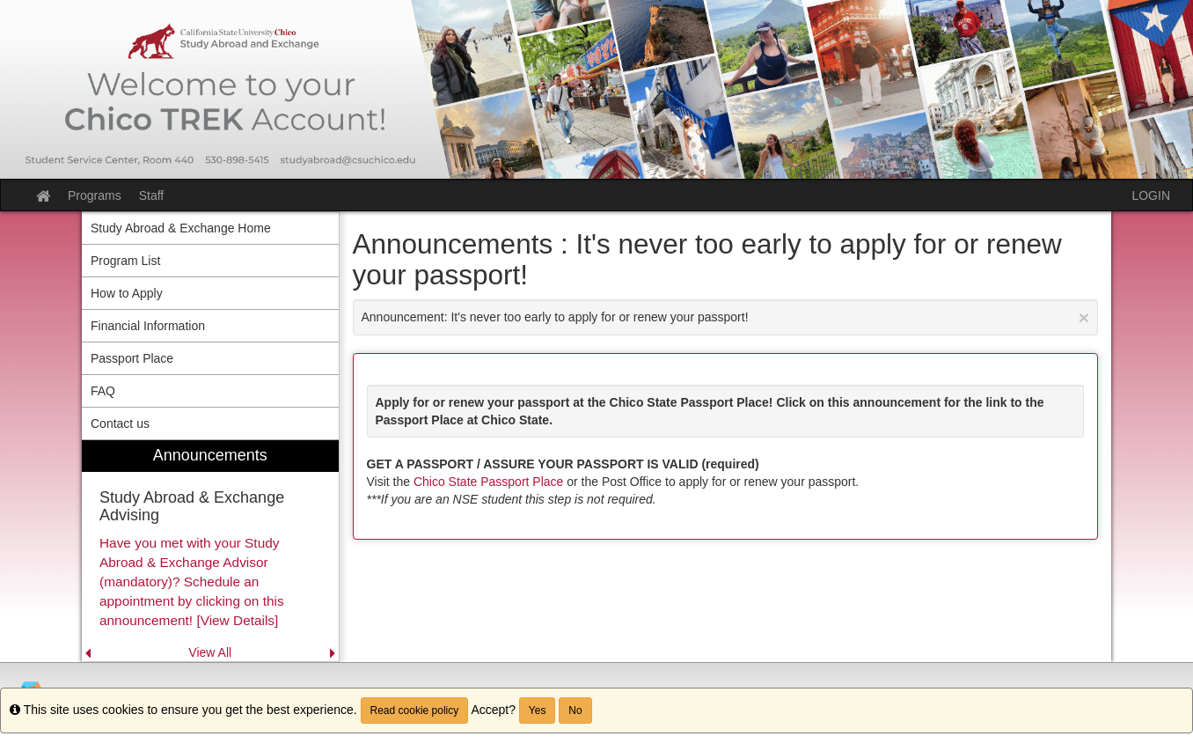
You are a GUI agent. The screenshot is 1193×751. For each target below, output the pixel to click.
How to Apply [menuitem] (127, 293)
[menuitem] (210, 550)
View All (209, 652)
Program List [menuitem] (125, 261)
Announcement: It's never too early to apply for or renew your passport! (726, 317)
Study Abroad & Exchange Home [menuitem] (181, 228)
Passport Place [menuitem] (132, 358)
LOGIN (1150, 195)
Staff (152, 195)
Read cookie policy (414, 710)
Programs (94, 195)
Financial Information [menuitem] (148, 326)
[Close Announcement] (1084, 317)
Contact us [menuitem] (120, 423)
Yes (537, 710)
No (575, 710)
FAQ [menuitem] (103, 391)
